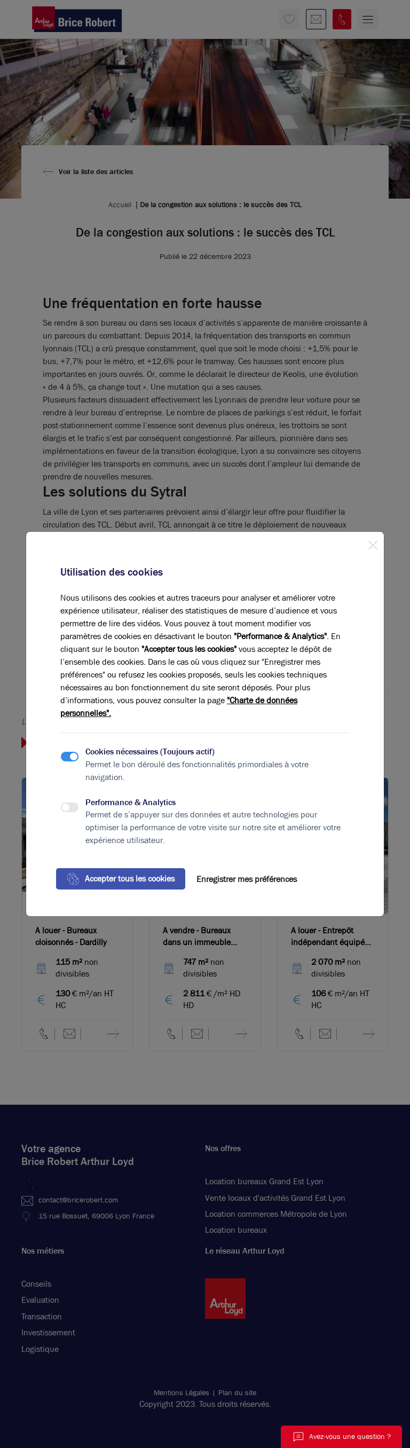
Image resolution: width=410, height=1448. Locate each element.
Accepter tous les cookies (121, 878)
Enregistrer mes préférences (246, 879)
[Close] (372, 543)
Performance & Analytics (130, 802)
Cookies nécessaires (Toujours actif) (150, 751)
